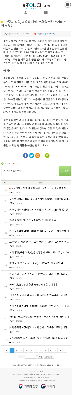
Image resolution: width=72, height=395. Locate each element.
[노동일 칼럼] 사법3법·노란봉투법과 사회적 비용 (32, 220)
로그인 (26, 12)
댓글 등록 (65, 171)
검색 (46, 12)
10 (55, 350)
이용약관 (38, 365)
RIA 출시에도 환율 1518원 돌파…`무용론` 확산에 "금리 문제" (39, 316)
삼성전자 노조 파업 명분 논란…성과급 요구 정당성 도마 (38, 188)
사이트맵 (16, 365)
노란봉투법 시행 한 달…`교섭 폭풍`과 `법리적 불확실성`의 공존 (40, 241)
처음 (7, 350)
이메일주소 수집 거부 (51, 365)
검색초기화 (49, 357)
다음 (60, 350)
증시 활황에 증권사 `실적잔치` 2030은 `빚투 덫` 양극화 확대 (39, 306)
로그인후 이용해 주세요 (29, 171)
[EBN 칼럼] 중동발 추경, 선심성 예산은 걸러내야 (33, 284)
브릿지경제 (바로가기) (46, 34)
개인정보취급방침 (27, 365)
